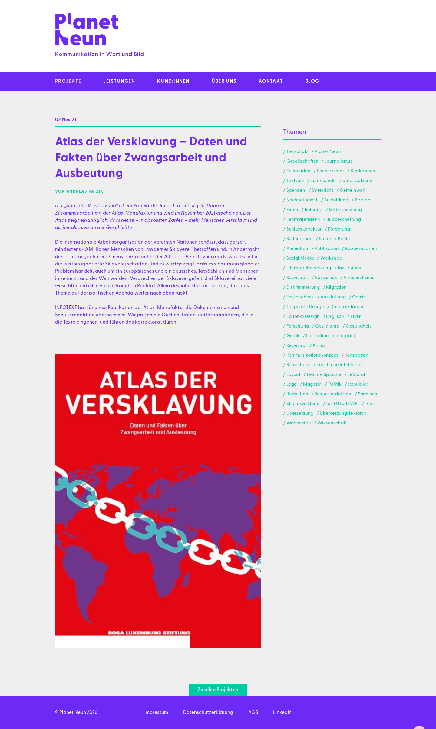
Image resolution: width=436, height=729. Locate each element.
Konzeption (357, 355)
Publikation (327, 249)
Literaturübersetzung (308, 268)
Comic (359, 297)
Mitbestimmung (345, 210)
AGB (253, 712)
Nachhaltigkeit (302, 200)
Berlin (344, 239)
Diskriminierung (303, 287)
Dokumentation (346, 307)
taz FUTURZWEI (342, 404)
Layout (293, 375)
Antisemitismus (359, 278)
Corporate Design (305, 307)
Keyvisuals (297, 278)
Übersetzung (300, 413)
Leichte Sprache (324, 375)
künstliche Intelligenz (339, 365)
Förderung (339, 229)
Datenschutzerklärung (208, 712)
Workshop (331, 258)
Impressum (156, 712)
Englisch (335, 317)
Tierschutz (297, 152)
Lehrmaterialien (303, 220)
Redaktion (297, 394)
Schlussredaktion (333, 394)
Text (369, 404)
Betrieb (362, 200)
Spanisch (367, 394)
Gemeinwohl (353, 190)
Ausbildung (336, 200)
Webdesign (298, 423)
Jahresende (323, 181)
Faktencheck (300, 297)
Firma (292, 210)
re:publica (358, 384)
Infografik (345, 336)
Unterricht (322, 190)
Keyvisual (296, 346)
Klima (319, 346)
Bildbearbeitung (343, 220)
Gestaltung (327, 326)
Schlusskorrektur (304, 229)
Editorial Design (303, 317)
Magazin (312, 384)
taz (341, 268)
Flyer (356, 317)
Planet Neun (328, 152)
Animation (297, 249)
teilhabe (313, 210)
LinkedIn (282, 712)
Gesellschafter (302, 161)
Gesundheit (358, 326)
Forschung (297, 326)
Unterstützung (357, 181)
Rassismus (326, 278)
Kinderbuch (363, 171)
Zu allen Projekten (218, 689)
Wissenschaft (332, 423)
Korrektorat (298, 365)
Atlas (356, 268)
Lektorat (356, 375)
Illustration (317, 336)
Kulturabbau (299, 239)
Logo (291, 384)
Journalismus (338, 161)
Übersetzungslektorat (343, 413)
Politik (335, 384)
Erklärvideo (298, 171)
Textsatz (295, 181)
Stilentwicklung (303, 404)
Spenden (296, 190)
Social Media (300, 258)
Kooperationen (361, 249)
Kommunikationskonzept (312, 355)
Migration (336, 287)
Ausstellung (333, 297)
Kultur (325, 239)
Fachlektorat (330, 171)
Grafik (293, 336)
